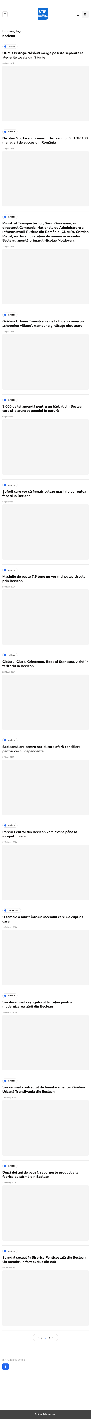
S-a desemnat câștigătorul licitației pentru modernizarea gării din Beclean (37, 1004)
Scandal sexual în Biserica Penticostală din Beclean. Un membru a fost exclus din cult (44, 1259)
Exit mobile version (45, 1414)
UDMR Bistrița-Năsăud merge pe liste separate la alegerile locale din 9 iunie (42, 55)
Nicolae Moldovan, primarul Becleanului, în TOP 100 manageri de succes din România (45, 140)
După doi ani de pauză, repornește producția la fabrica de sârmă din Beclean (40, 1174)
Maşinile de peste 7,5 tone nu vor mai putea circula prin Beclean (43, 578)
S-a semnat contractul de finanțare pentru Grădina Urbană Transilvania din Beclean (43, 1089)
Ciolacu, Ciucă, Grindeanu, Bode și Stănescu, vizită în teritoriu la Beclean (45, 663)
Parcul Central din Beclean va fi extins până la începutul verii (39, 834)
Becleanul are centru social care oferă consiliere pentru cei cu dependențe (41, 749)
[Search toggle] (85, 14)
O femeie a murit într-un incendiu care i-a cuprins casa (42, 919)
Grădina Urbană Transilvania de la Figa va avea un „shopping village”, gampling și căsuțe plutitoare (43, 323)
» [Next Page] (53, 1337)
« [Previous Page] (38, 1337)
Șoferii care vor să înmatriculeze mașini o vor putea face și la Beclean (44, 493)
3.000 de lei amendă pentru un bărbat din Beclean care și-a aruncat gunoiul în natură (42, 408)
